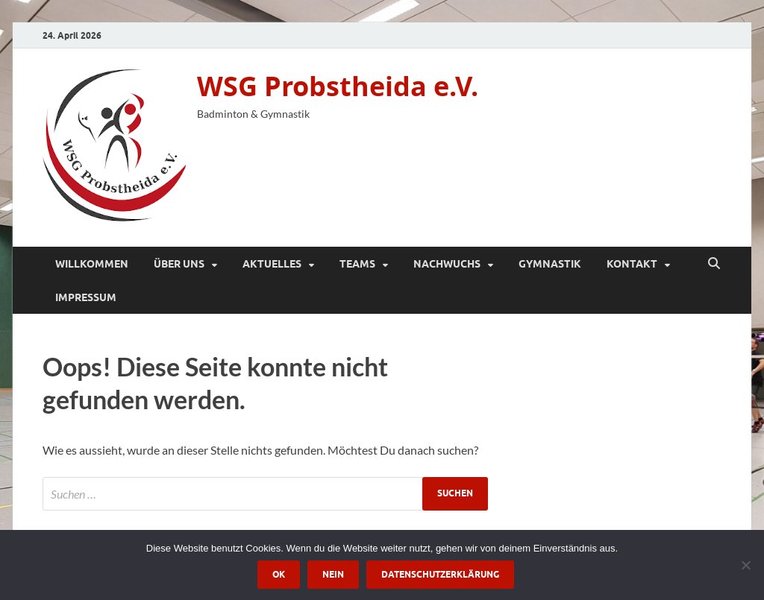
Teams (357, 264)
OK (278, 574)
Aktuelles (271, 264)
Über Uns (179, 264)
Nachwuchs (446, 264)
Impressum (85, 297)
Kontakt (632, 264)
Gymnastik (550, 264)
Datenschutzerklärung (440, 574)
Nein (333, 574)
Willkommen (91, 264)
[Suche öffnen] (714, 264)
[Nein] (745, 565)
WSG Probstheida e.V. (337, 86)
